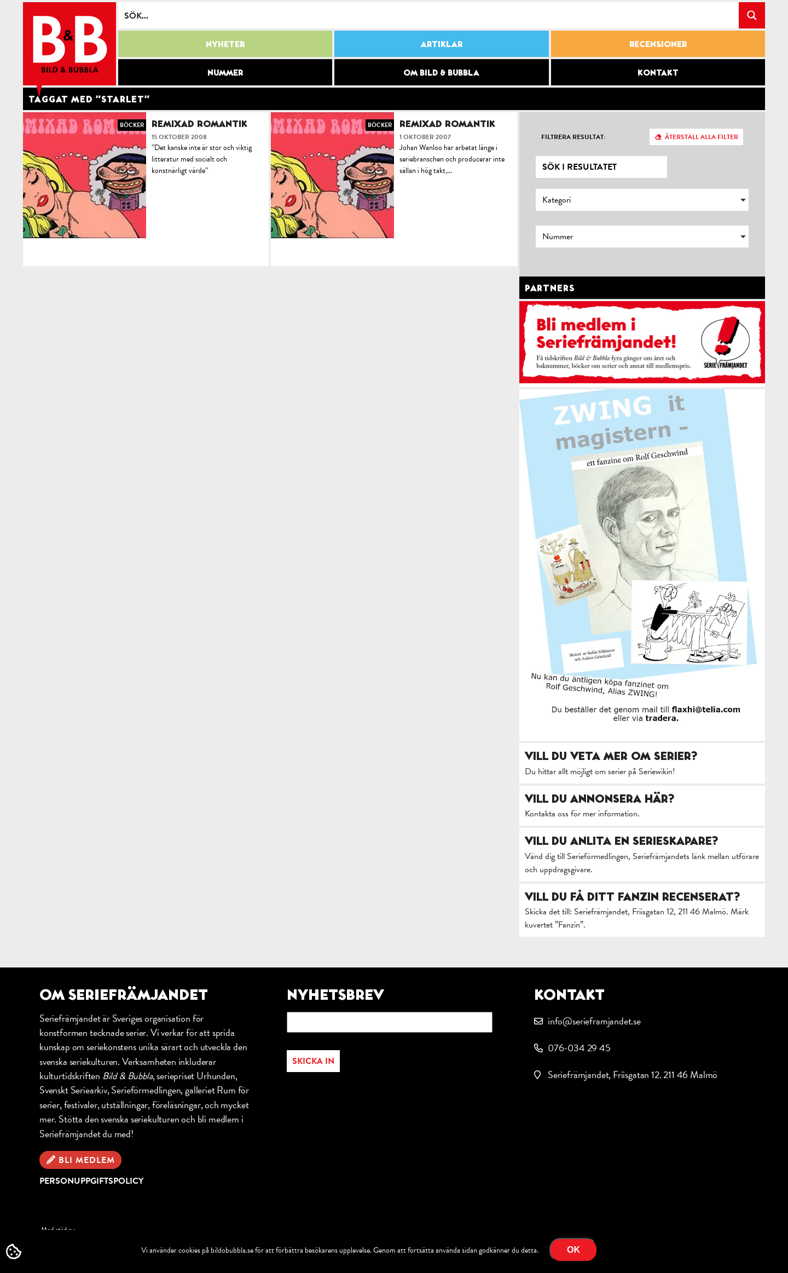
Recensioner (658, 44)
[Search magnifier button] (752, 15)
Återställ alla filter (701, 137)
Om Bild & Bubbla (441, 72)
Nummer (225, 72)
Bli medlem (87, 1160)
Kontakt (658, 72)
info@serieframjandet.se (594, 1020)
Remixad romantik (199, 123)
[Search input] (429, 15)
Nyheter (225, 44)
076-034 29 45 (579, 1047)
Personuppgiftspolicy (91, 1181)
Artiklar (441, 44)
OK (573, 1249)
